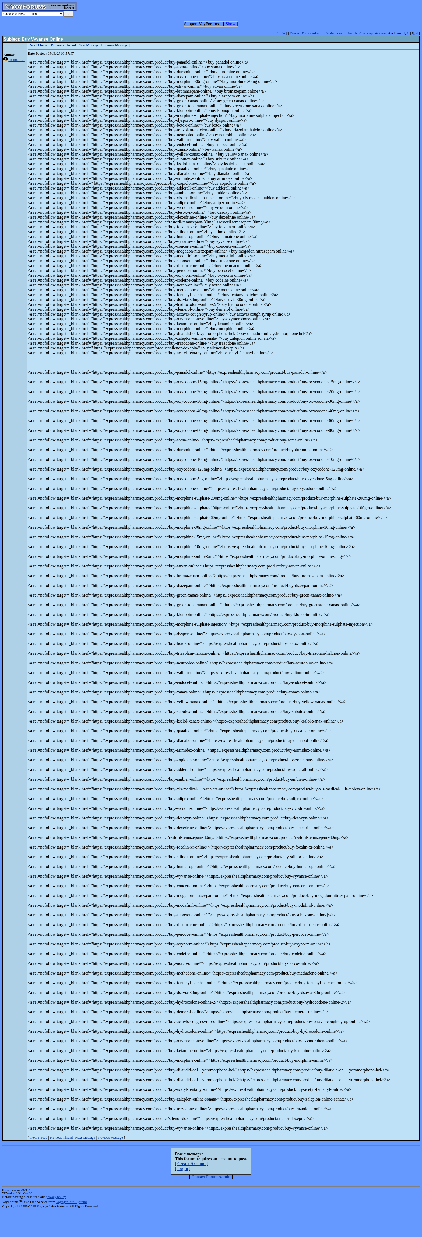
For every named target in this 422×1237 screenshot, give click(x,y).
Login (281, 33)
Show (230, 24)
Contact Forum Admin (305, 33)
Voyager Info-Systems (71, 1202)
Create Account (191, 1163)
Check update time (372, 33)
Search (352, 33)
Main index (334, 33)
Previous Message (110, 1138)
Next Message (85, 1138)
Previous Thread (61, 1138)
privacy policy (56, 1197)
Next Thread (38, 1138)
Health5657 (16, 60)
